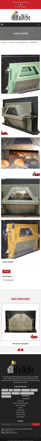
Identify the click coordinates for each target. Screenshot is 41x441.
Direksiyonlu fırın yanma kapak (20, 403)
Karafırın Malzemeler (22, 42)
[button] (2, 24)
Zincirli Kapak (20, 401)
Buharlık (21, 407)
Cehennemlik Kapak (20, 405)
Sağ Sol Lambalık (20, 412)
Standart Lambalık (20, 414)
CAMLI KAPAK (25, 398)
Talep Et (6, 271)
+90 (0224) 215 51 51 (23, 2)
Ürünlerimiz (12, 42)
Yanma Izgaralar (20, 416)
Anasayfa (4, 42)
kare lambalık (20, 410)
